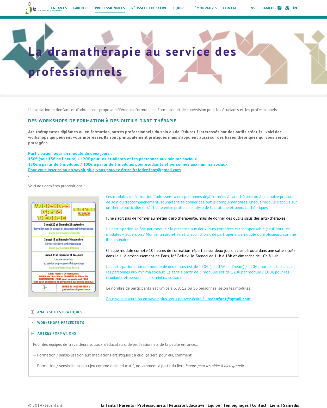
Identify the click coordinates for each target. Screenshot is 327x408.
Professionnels (110, 8)
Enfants (59, 8)
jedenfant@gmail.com (229, 298)
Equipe (179, 8)
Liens (250, 8)
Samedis (269, 8)
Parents (81, 8)
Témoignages (204, 8)
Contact (231, 8)
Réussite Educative (149, 8)
